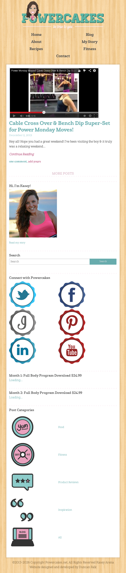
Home (36, 35)
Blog (90, 35)
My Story (90, 42)
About (36, 42)
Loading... (16, 380)
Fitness (89, 49)
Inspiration (65, 510)
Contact (63, 56)
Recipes (36, 49)
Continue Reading (21, 154)
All (60, 537)
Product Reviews (68, 482)
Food (61, 427)
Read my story (17, 243)
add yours (34, 161)
